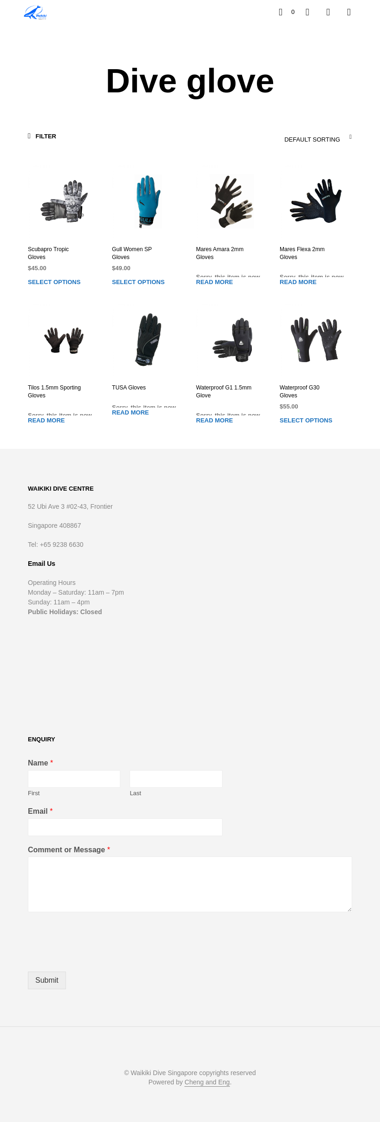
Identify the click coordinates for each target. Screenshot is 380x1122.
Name (40, 763)
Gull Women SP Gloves (131, 253)
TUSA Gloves (128, 387)
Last (135, 793)
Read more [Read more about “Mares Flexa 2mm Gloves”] (298, 281)
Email (40, 811)
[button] (287, 12)
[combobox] (295, 136)
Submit (47, 980)
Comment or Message (69, 849)
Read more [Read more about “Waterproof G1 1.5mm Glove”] (214, 420)
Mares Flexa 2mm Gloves (302, 253)
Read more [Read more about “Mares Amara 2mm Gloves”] (214, 281)
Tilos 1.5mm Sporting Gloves (54, 391)
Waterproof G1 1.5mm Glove (223, 391)
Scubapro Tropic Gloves (48, 253)
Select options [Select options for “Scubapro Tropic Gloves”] (54, 281)
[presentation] (98, 956)
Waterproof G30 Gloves (299, 391)
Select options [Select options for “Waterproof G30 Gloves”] (306, 420)
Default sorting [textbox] (312, 139)
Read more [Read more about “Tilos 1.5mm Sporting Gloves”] (46, 420)
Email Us (41, 563)
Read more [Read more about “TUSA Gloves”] (130, 412)
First (33, 793)
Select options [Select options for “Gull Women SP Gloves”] (138, 281)
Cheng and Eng (206, 1082)
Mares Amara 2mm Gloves (219, 253)
